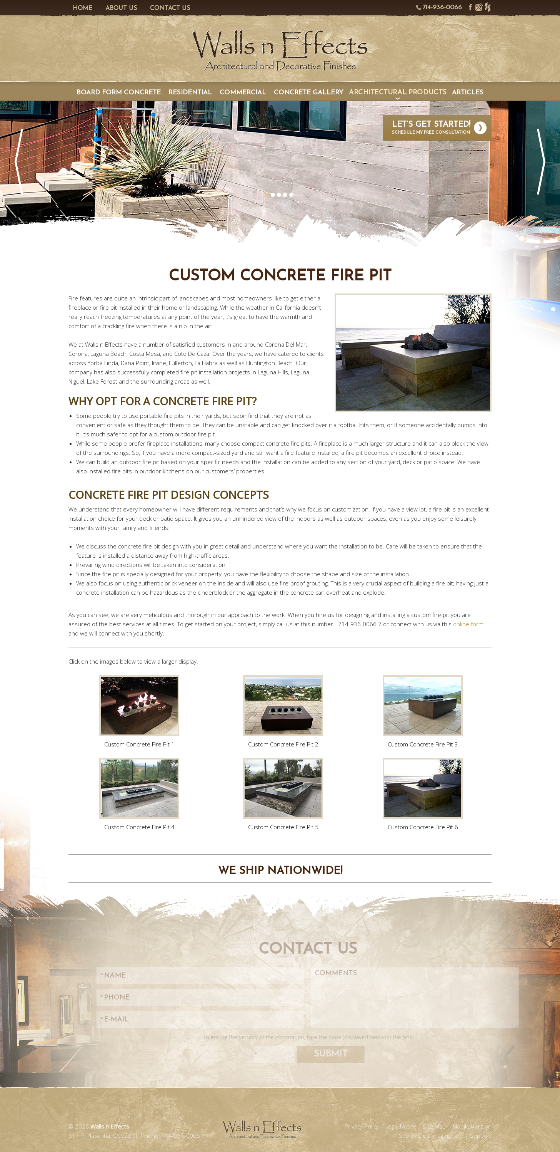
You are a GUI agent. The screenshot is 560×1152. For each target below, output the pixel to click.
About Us (118, 8)
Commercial (243, 92)
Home (79, 8)
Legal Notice (401, 981)
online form (468, 624)
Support (481, 990)
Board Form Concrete (119, 92)
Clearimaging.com (440, 990)
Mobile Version (472, 981)
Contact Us (167, 8)
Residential (190, 92)
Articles (467, 92)
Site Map (434, 981)
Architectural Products (398, 92)
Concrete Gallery (308, 92)
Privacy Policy (362, 981)
